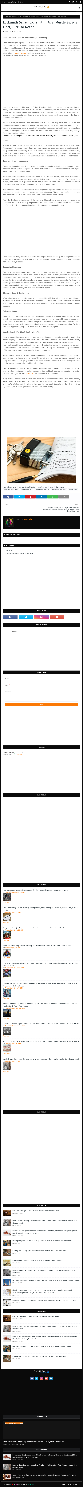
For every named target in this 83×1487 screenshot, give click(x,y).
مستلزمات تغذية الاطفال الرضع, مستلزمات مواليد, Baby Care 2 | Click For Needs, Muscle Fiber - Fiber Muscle (41, 1041)
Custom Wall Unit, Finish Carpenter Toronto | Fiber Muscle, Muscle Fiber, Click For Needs (44, 1475)
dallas (51, 487)
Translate (16, 754)
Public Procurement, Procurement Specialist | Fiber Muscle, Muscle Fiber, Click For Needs (44, 1300)
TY (16, 1484)
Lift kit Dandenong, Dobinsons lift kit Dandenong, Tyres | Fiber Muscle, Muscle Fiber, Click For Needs (45, 1271)
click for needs (42, 487)
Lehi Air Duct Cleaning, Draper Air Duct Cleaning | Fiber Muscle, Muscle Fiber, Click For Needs (46, 1280)
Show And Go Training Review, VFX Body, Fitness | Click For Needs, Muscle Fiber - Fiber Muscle (37, 946)
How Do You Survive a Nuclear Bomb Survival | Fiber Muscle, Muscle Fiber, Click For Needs (35, 890)
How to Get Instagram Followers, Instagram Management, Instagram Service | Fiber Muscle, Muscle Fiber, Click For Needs (41, 964)
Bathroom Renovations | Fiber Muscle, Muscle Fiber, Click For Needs (37, 1260)
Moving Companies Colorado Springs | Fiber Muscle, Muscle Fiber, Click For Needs (42, 1241)
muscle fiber (73, 489)
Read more (6, 902)
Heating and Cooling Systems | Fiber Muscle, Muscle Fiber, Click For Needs (39, 1251)
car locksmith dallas (15, 16)
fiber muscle (60, 487)
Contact (20, 2)
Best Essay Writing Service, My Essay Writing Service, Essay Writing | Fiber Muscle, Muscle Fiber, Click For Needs (40, 909)
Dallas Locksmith (21, 53)
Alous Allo (8, 31)
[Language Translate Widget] (13, 752)
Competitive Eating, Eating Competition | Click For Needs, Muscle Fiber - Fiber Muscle (34, 928)
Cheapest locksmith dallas (27, 487)
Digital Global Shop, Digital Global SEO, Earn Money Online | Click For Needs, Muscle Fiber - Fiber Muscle (41, 1024)
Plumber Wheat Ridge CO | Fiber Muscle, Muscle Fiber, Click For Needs (33, 1442)
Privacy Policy (12, 2)
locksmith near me (26, 489)
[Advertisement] (41, 83)
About (69, 1484)
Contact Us (76, 1484)
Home (3, 2)
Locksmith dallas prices (11, 489)
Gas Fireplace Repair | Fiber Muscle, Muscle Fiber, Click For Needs (35, 1211)
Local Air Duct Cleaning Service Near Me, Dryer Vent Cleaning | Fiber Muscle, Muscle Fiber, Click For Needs (41, 1059)
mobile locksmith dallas (59, 489)
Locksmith (29, 374)
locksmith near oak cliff (42, 489)
